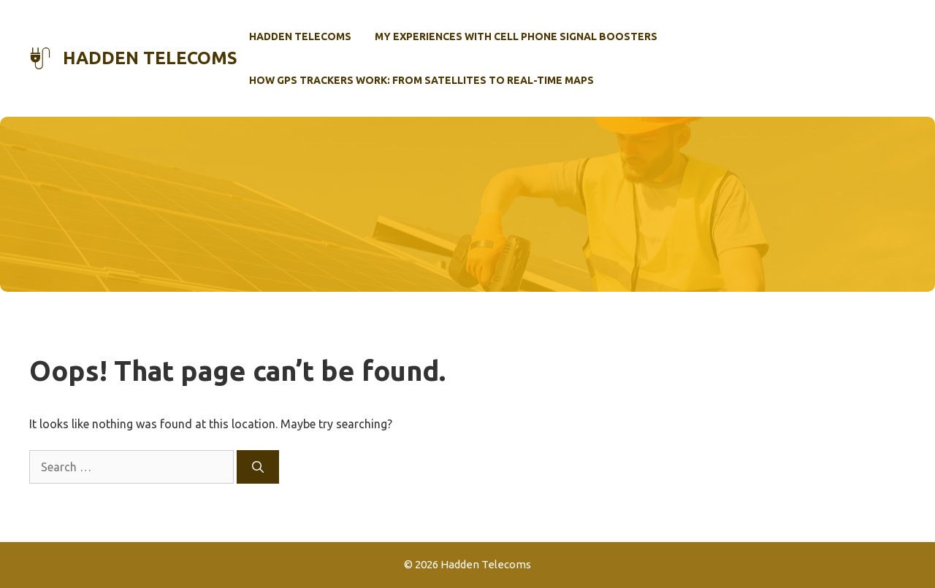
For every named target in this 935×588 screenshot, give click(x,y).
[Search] (258, 467)
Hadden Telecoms (150, 58)
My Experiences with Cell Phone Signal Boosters (516, 36)
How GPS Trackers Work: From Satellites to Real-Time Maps (421, 80)
